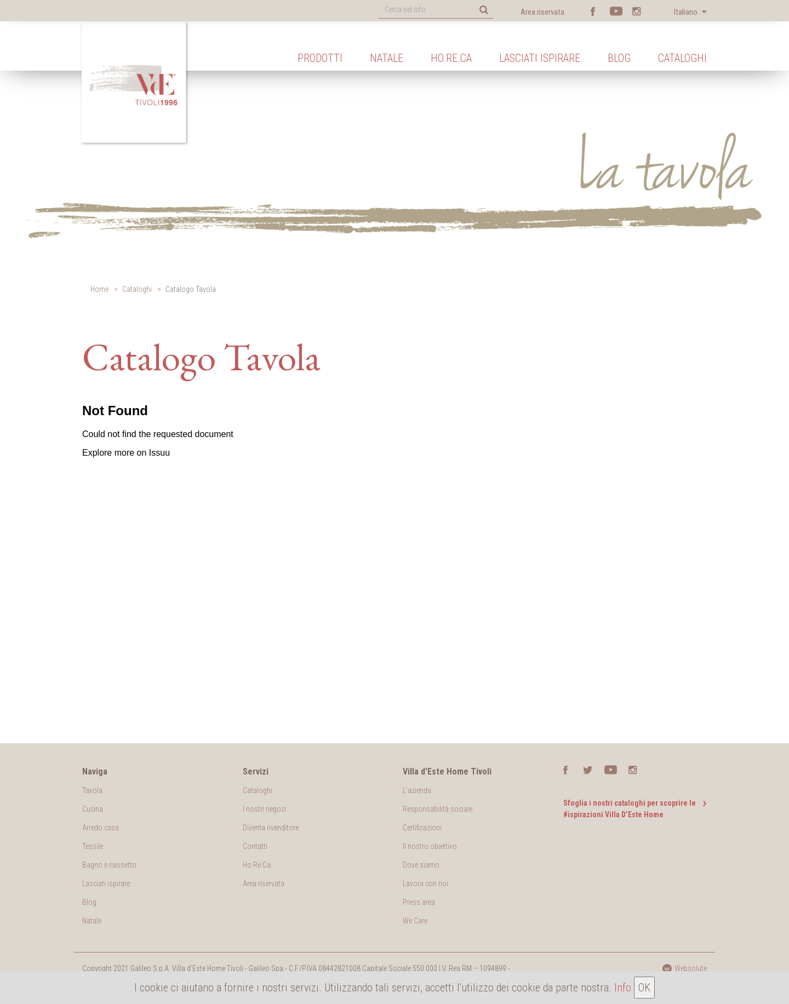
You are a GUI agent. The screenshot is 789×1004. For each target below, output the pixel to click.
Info (622, 987)
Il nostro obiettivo (430, 846)
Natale (386, 58)
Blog (619, 58)
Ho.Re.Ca (451, 58)
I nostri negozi (264, 809)
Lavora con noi (425, 883)
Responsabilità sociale (437, 809)
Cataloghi (682, 58)
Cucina (92, 809)
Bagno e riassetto (109, 864)
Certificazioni (422, 827)
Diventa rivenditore (271, 827)
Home (99, 289)
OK (644, 987)
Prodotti (320, 58)
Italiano (686, 12)
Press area (419, 902)
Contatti (255, 846)
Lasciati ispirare (539, 58)
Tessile (92, 846)
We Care (415, 920)
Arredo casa (100, 827)
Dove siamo (421, 864)
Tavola (92, 790)
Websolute (684, 968)
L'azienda (417, 790)
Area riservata (542, 12)
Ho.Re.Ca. (257, 864)
